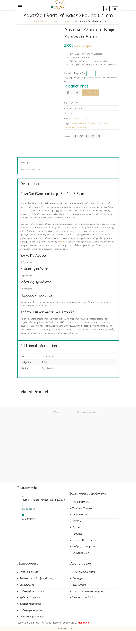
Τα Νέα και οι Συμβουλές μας (36, 578)
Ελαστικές (65, 21)
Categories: (69, 118)
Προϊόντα (42, 21)
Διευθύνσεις (79, 584)
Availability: (69, 108)
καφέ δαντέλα (102, 123)
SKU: (66, 103)
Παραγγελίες (79, 578)
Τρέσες (76, 527)
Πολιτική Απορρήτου (31, 610)
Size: (66, 113)
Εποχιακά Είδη (80, 552)
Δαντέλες (54, 21)
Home (32, 21)
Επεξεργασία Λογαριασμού (87, 591)
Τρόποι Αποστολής (30, 603)
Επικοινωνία (27, 584)
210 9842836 (28, 509)
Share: (67, 136)
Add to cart (94, 92)
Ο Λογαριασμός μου (83, 571)
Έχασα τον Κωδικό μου (85, 597)
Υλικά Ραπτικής (80, 501)
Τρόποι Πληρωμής (30, 597)
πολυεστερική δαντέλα (74, 127)
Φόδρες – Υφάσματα (83, 546)
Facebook (77, 322)
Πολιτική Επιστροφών (32, 591)
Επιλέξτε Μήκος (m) (74, 73)
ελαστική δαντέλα (87, 123)
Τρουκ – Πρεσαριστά (84, 540)
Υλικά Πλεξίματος (82, 514)
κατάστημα (62, 241)
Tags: (66, 123)
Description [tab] (26, 162)
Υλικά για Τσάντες (82, 508)
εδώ (50, 305)
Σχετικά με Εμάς (29, 571)
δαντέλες (74, 123)
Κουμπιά (77, 533)
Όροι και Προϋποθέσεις (33, 616)
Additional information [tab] (31, 169)
